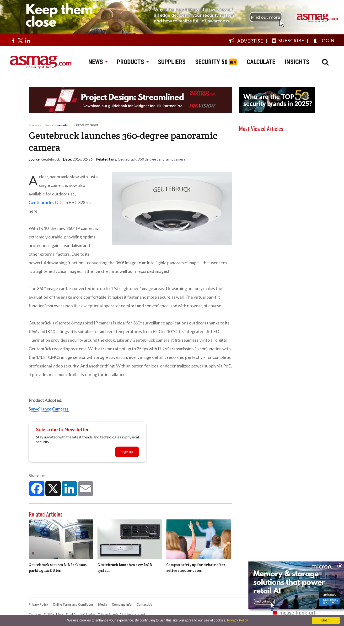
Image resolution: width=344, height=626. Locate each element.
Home (49, 125)
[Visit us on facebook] (13, 40)
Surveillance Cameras (49, 408)
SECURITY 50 (211, 61)
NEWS (97, 61)
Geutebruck (127, 159)
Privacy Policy (38, 604)
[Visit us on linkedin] (27, 40)
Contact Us (144, 604)
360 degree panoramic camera (161, 159)
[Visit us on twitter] (20, 40)
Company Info (122, 604)
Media (102, 604)
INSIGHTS (297, 61)
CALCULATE (261, 61)
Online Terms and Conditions (73, 604)
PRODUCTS (132, 61)
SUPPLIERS (172, 61)
